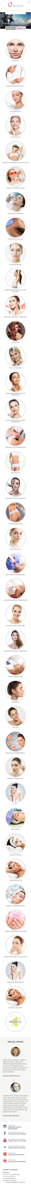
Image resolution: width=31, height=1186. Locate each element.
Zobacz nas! (14, 1126)
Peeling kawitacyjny (15, 666)
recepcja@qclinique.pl (9, 1178)
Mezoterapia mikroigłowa (15, 564)
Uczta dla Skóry (15, 844)
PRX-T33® (15, 717)
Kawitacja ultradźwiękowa (15, 437)
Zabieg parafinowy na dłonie (15, 921)
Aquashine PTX (15, 101)
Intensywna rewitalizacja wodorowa (15, 384)
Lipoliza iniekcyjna (15, 513)
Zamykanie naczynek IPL (15, 972)
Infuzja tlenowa (15, 357)
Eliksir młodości (15, 254)
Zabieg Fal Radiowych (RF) (15, 895)
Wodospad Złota (15, 870)
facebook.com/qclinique (10, 1180)
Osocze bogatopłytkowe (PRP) (15, 640)
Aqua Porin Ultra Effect (15, 75)
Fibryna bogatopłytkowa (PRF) (15, 306)
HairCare (15, 332)
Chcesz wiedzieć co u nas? (17, 1133)
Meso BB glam (15, 538)
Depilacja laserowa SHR (15, 177)
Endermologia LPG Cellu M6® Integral (15, 280)
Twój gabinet (10, 28)
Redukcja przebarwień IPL (15, 742)
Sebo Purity (15, 819)
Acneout (15, 50)
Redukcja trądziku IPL (15, 768)
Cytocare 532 (15, 126)
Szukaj (24, 12)
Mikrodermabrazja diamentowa (15, 589)
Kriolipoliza (15, 462)
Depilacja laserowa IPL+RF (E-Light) (15, 152)
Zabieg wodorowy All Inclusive (15, 946)
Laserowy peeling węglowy (15, 488)
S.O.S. (15, 793)
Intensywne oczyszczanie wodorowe (15, 411)
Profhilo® (15, 691)
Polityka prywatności (12, 1182)
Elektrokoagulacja (15, 228)
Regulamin (22, 1182)
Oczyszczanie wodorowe (15, 615)
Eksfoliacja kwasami (15, 203)
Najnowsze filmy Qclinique (17, 1140)
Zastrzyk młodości (15, 997)
